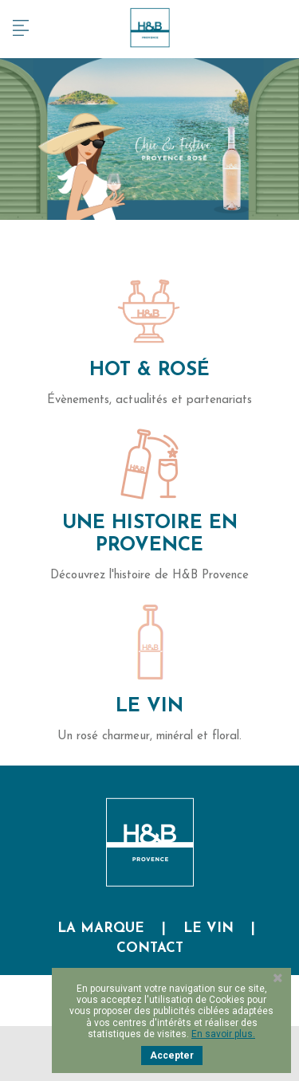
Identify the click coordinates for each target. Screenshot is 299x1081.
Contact (149, 948)
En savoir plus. (223, 1034)
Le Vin (149, 706)
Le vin (208, 928)
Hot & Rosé (149, 370)
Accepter (172, 1055)
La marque (100, 928)
